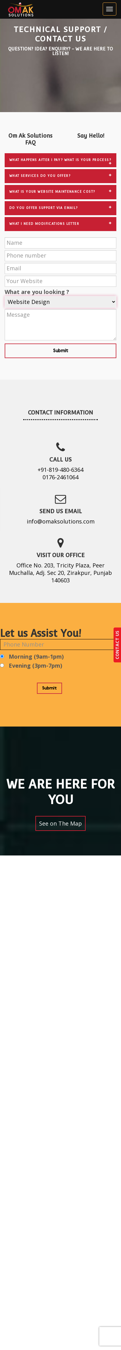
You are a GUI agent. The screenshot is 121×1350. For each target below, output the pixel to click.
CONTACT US (117, 645)
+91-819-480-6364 (60, 469)
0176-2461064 (60, 477)
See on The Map (60, 823)
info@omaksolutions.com (61, 521)
